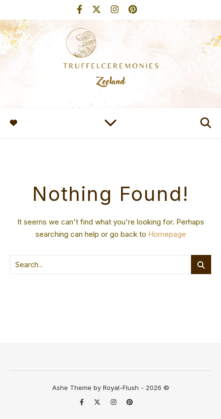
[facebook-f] (81, 9)
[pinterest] (132, 9)
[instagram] (116, 9)
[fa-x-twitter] (97, 9)
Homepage (167, 234)
